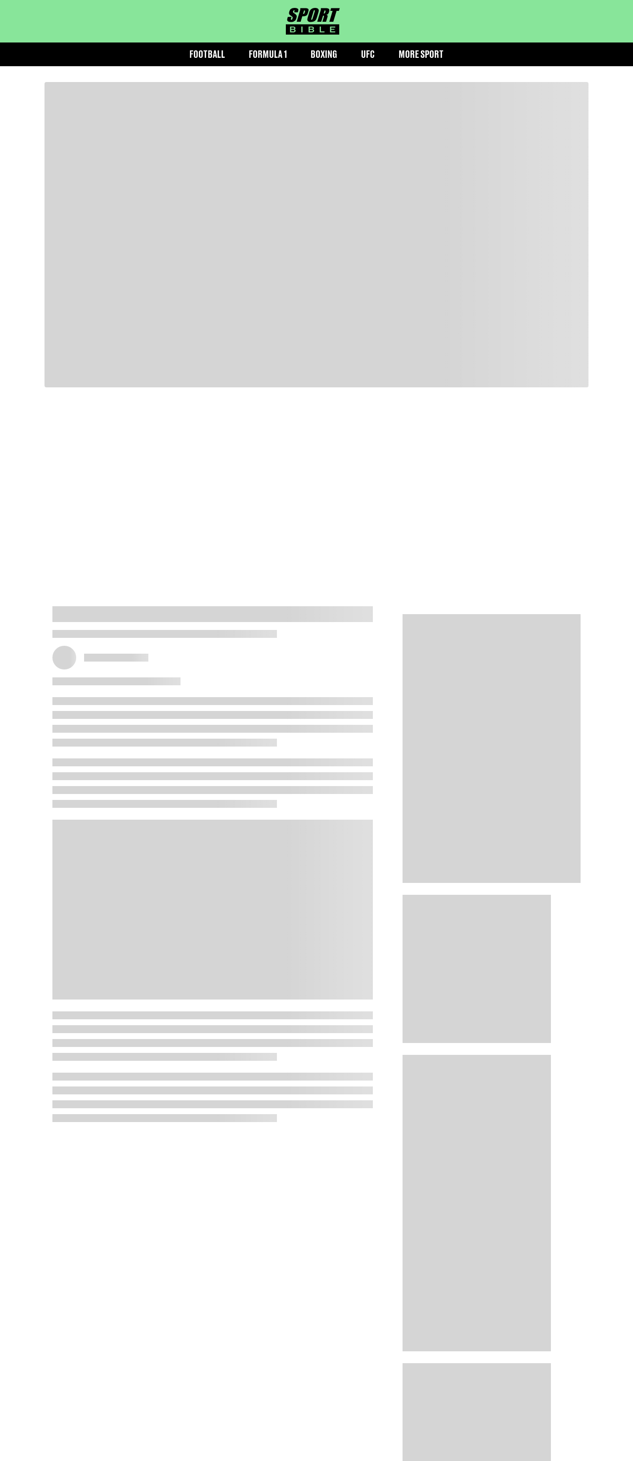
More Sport (421, 54)
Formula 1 (268, 54)
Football (207, 54)
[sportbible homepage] (313, 21)
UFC (368, 54)
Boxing (324, 54)
